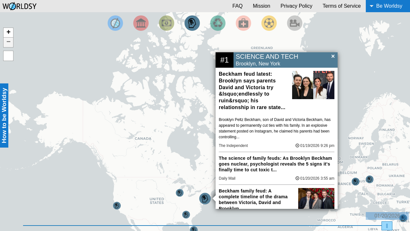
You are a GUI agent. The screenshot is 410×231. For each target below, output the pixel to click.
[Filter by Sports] (269, 23)
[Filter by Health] (243, 23)
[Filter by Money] (166, 23)
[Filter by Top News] (115, 23)
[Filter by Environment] (218, 23)
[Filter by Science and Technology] (192, 23)
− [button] (8, 42)
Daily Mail (227, 178)
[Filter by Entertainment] (294, 23)
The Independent (233, 145)
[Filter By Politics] (141, 23)
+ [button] (8, 33)
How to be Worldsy (4, 115)
